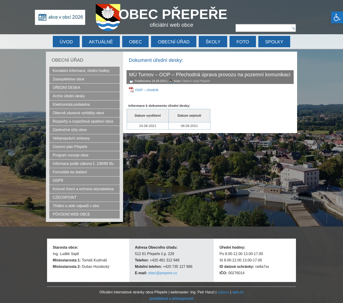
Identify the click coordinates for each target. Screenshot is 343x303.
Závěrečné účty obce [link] (70, 130)
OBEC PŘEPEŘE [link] (173, 14)
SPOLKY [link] (274, 41)
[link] (337, 17)
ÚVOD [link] (66, 41)
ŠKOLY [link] (213, 41)
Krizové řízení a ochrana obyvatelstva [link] (83, 189)
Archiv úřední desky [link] (69, 96)
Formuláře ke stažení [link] (70, 172)
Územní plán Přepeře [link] (70, 147)
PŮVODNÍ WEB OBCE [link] (71, 214)
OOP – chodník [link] (146, 90)
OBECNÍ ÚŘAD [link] (174, 41)
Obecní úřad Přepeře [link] (196, 81)
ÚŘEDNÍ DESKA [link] (66, 88)
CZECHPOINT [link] (65, 197)
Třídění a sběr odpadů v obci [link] (76, 206)
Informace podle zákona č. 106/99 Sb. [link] (83, 164)
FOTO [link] (242, 41)
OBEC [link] (135, 41)
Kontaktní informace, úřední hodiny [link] (81, 71)
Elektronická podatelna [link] (71, 104)
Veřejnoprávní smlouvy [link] (71, 138)
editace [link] (223, 292)
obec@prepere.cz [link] (162, 273)
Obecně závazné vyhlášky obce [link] (78, 113)
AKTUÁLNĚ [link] (101, 41)
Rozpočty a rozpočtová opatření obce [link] (83, 121)
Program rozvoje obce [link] (71, 155)
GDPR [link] (58, 180)
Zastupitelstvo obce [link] (68, 79)
